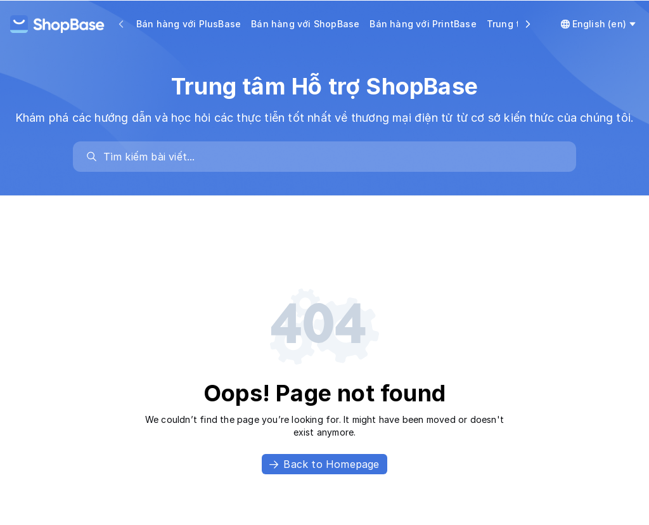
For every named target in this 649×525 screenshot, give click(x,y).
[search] (330, 156)
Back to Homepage (324, 464)
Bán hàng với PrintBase (422, 23)
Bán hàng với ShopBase (305, 23)
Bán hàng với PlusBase (188, 23)
